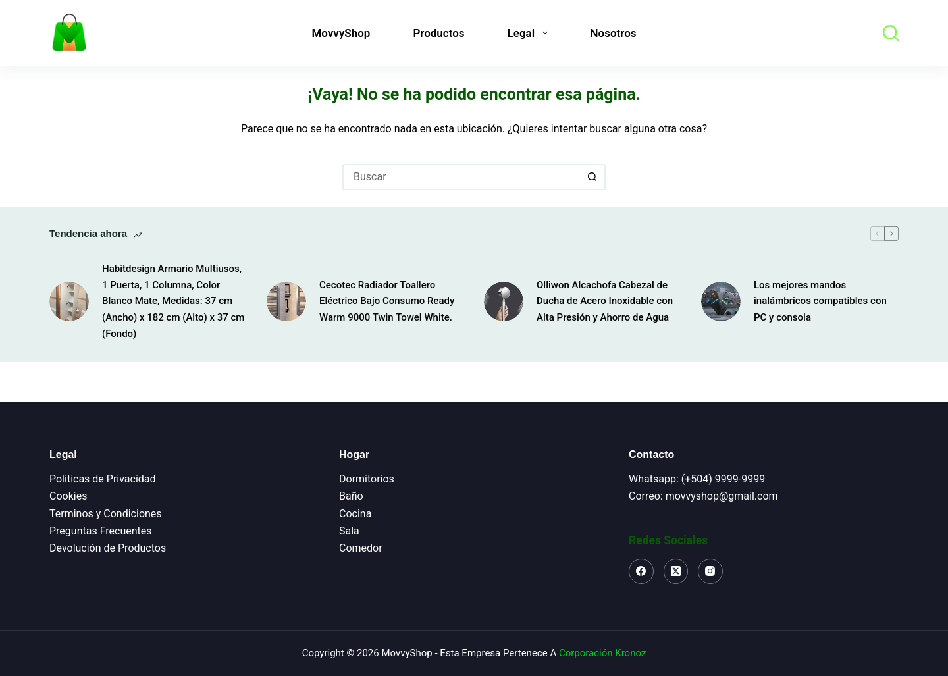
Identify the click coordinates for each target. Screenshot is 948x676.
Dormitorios (366, 479)
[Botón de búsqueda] (592, 177)
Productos (438, 32)
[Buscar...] (460, 177)
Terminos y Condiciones (105, 513)
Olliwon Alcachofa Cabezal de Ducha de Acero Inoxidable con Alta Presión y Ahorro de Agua (605, 301)
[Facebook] (641, 571)
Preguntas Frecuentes (100, 531)
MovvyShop (340, 32)
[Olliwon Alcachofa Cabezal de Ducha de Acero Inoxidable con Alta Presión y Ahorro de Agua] (503, 301)
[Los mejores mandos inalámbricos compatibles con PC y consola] (721, 301)
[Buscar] (891, 33)
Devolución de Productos (107, 548)
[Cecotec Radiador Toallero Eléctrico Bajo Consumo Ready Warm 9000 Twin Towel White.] (286, 301)
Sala (349, 531)
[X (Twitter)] (676, 571)
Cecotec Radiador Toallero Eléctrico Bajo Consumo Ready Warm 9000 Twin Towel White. (386, 301)
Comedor (360, 548)
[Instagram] (710, 571)
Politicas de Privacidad (102, 479)
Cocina (355, 513)
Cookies (68, 496)
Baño (351, 496)
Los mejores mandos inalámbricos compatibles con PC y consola (820, 301)
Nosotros (614, 32)
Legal (530, 33)
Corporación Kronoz (602, 653)
